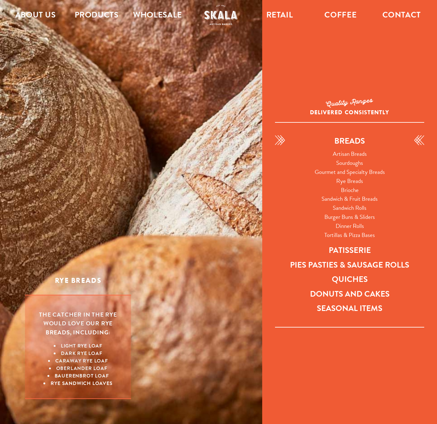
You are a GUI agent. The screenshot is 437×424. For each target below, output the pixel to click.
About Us (35, 15)
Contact (401, 15)
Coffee (340, 15)
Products (97, 15)
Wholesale (157, 15)
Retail (279, 15)
